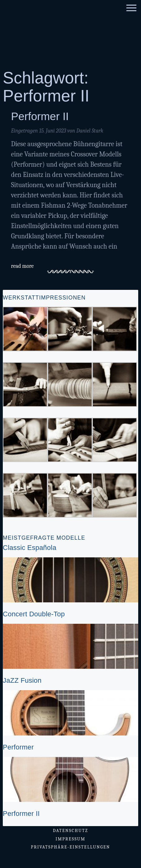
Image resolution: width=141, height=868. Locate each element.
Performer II (40, 116)
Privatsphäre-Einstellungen (70, 847)
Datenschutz (70, 830)
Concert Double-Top (34, 614)
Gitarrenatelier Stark (55, 30)
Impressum (70, 839)
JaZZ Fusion (22, 680)
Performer (18, 747)
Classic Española (29, 547)
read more (22, 266)
